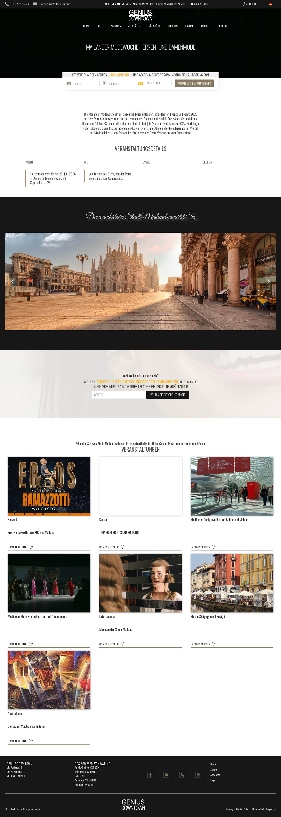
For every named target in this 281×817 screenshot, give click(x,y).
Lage (212, 780)
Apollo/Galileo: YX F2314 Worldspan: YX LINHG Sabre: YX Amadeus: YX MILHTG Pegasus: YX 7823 (156, 4)
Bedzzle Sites (15, 809)
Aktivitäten (133, 26)
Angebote (215, 775)
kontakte (224, 26)
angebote (206, 26)
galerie (189, 26)
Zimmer (214, 769)
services (173, 26)
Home (213, 764)
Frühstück (154, 26)
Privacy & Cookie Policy (237, 809)
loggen (253, 4)
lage (99, 26)
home (86, 26)
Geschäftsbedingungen (264, 809)
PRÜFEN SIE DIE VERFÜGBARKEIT (194, 83)
